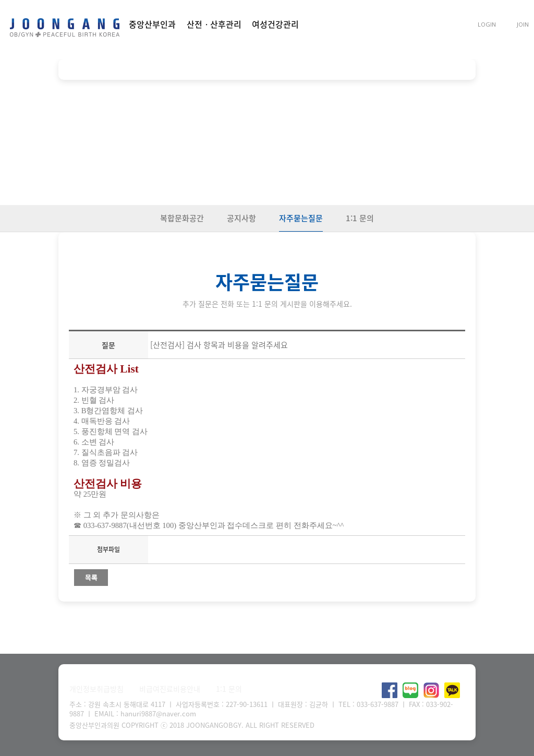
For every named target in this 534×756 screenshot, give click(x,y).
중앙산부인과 (152, 24)
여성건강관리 (275, 24)
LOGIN (487, 24)
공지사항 (241, 218)
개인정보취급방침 (96, 688)
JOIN (523, 24)
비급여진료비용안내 (169, 688)
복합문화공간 (182, 218)
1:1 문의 (360, 218)
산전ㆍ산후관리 (214, 24)
